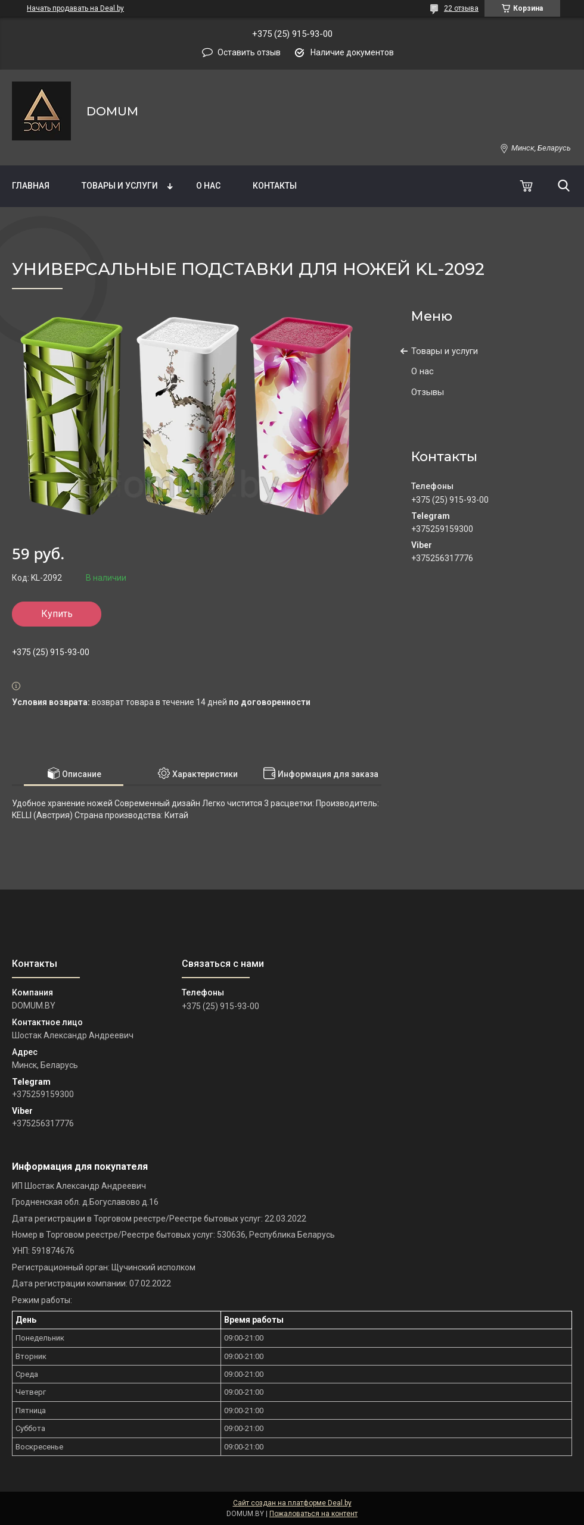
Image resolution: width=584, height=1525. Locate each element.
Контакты (275, 185)
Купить (57, 613)
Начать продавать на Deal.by (75, 8)
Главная (30, 185)
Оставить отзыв (249, 52)
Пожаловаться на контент (313, 1514)
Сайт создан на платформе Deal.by (292, 1503)
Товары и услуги (120, 185)
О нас (208, 185)
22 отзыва (461, 8)
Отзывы (427, 392)
